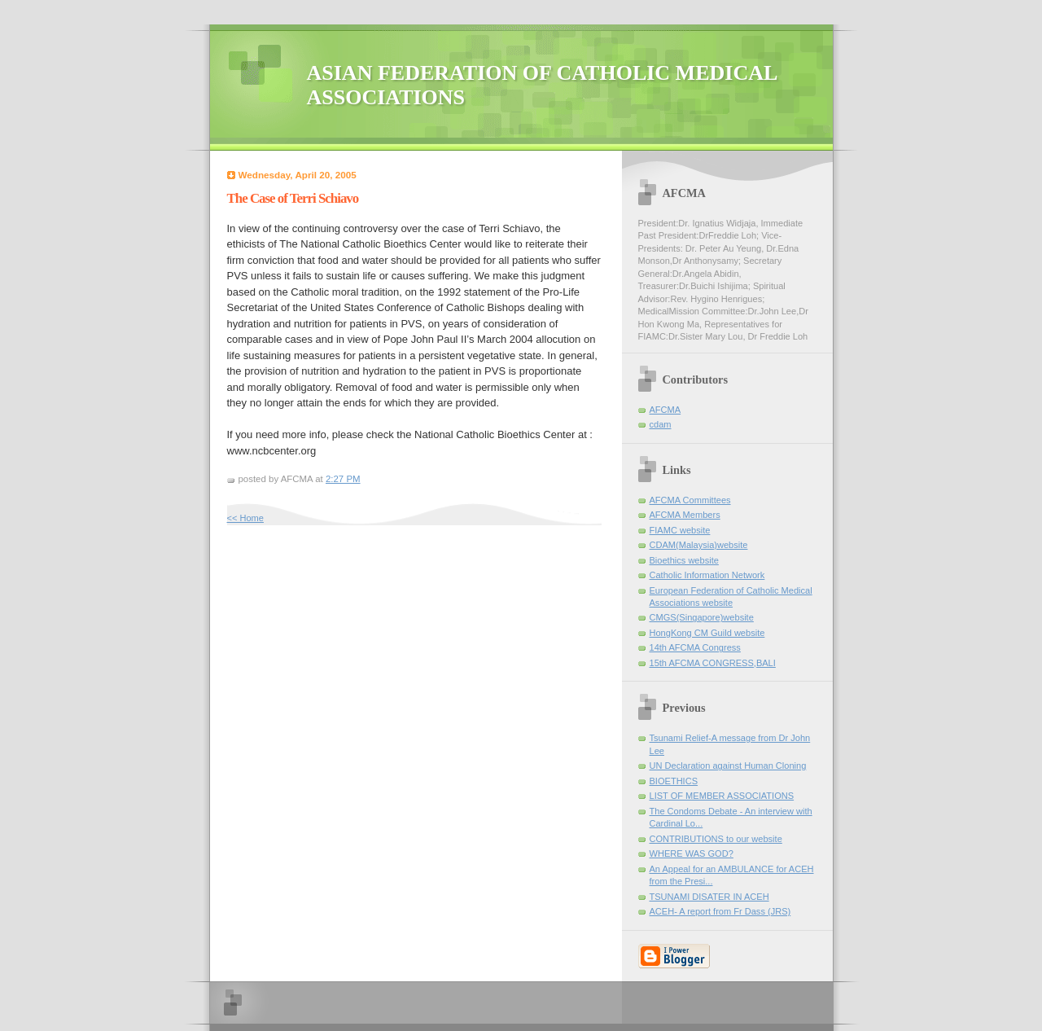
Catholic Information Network (707, 575)
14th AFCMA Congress (695, 647)
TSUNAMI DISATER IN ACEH (709, 897)
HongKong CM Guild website (707, 633)
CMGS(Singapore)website (702, 617)
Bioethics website (684, 560)
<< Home (245, 518)
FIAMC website (680, 530)
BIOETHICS (674, 781)
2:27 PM (343, 479)
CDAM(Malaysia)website (699, 545)
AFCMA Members (685, 515)
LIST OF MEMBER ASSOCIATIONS (722, 796)
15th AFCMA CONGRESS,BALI (713, 663)
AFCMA (665, 410)
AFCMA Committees (690, 500)
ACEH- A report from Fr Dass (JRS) (720, 911)
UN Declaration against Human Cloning (728, 765)
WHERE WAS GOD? (691, 853)
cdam (661, 424)
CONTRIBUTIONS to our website (716, 839)
